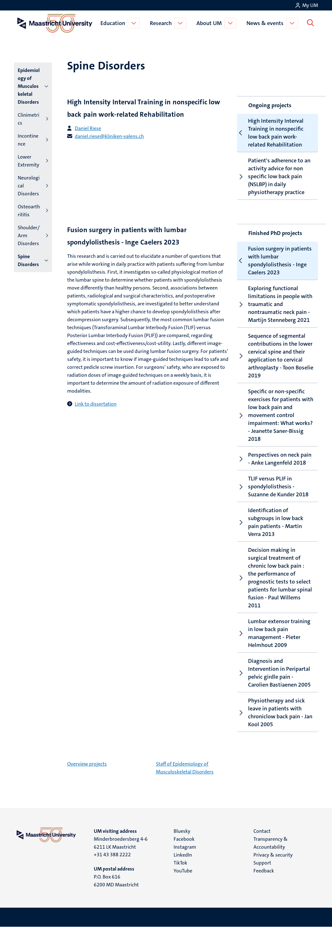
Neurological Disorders (29, 185)
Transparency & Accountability (270, 843)
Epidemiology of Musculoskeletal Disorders (29, 86)
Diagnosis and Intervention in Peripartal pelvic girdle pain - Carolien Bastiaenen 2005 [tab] (274, 673)
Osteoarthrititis (29, 210)
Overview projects (87, 764)
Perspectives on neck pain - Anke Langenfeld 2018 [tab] (274, 459)
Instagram (185, 847)
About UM (210, 23)
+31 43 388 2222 (112, 854)
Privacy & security (273, 855)
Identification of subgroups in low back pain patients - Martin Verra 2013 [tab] (270, 522)
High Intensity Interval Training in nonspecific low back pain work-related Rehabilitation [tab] (270, 132)
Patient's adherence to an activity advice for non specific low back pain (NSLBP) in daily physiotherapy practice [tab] (273, 176)
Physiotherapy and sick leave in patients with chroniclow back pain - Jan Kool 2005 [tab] (274, 712)
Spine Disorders (28, 260)
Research (162, 23)
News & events (266, 23)
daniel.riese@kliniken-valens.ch (109, 136)
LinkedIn (183, 855)
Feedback (263, 870)
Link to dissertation (96, 404)
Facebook (184, 839)
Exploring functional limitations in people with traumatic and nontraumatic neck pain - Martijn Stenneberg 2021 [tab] (274, 304)
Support (262, 862)
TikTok (180, 862)
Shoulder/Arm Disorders (29, 235)
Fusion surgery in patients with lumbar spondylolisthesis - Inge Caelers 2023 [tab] (274, 260)
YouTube (183, 870)
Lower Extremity (28, 160)
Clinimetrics (28, 119)
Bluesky (182, 831)
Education (114, 23)
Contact (262, 831)
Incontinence (28, 140)
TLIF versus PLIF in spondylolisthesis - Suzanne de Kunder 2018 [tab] (273, 486)
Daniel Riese (88, 128)
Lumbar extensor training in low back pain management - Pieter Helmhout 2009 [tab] (273, 633)
